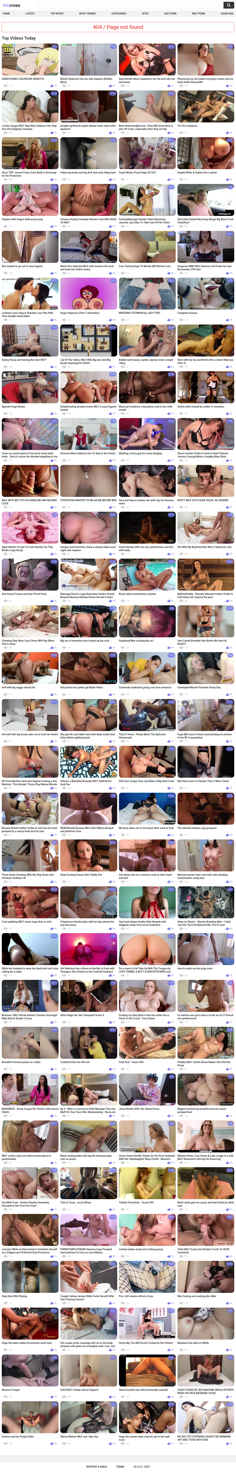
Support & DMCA (96, 1466)
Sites (145, 13)
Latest (30, 13)
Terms (120, 1466)
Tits (11, 5)
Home (6, 13)
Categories (118, 13)
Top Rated (56, 13)
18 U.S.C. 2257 (141, 1466)
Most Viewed (87, 13)
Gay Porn (170, 13)
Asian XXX (227, 13)
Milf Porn (198, 13)
